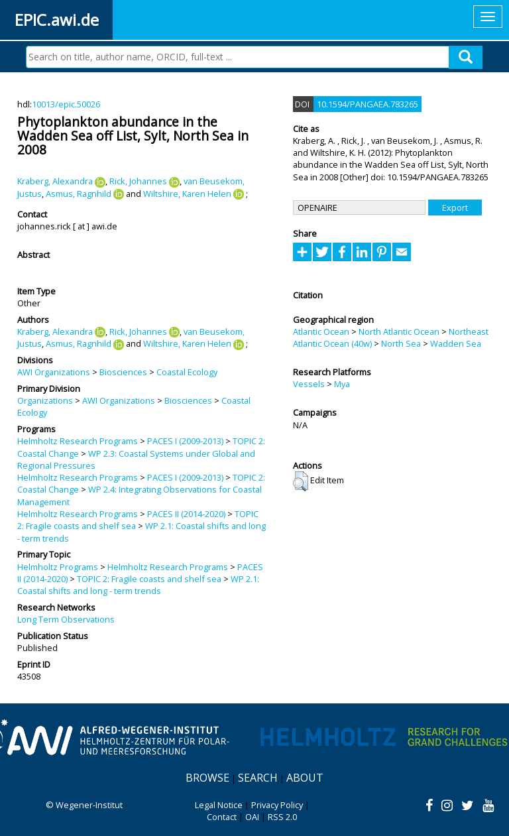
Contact (222, 817)
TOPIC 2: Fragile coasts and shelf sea (149, 579)
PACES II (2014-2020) (186, 514)
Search (258, 777)
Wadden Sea (455, 343)
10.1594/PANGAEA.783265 (367, 104)
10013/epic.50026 (66, 104)
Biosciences (123, 372)
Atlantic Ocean (321, 331)
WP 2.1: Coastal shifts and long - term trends (138, 585)
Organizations (45, 400)
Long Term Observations (66, 619)
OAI (252, 817)
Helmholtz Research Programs (77, 441)
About (304, 777)
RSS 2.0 (282, 817)
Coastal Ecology (186, 372)
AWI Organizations (53, 372)
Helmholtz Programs (57, 567)
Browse (207, 777)
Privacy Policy (277, 805)
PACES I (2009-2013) (185, 441)
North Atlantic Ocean (399, 331)
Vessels (309, 384)
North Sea (401, 343)
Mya (342, 384)
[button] (300, 481)
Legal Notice (219, 805)
